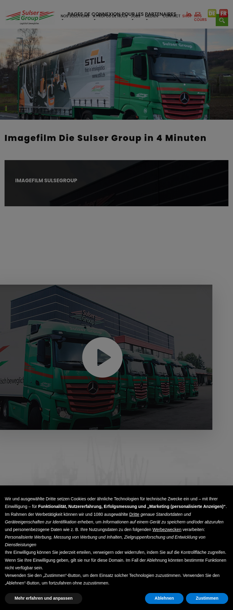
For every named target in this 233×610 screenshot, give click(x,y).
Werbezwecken (166, 529)
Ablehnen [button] (164, 598)
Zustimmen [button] (207, 598)
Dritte (134, 514)
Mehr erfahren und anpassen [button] (44, 598)
